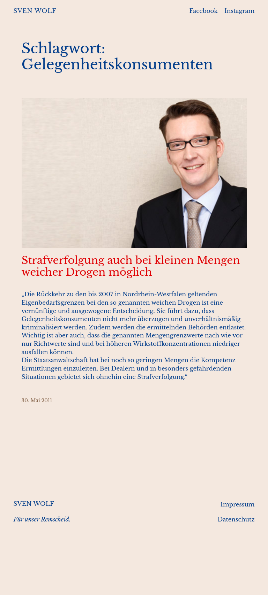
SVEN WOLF (34, 11)
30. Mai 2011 (37, 400)
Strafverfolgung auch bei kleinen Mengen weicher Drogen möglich (131, 266)
